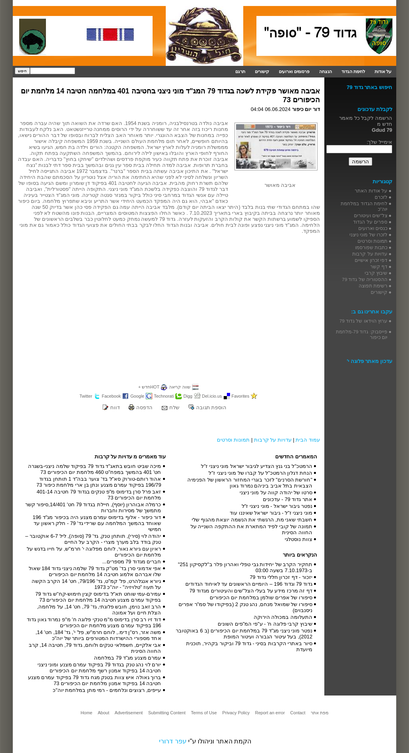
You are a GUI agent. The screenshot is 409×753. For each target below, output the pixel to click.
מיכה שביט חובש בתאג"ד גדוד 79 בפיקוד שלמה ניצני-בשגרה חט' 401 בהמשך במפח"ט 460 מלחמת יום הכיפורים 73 (94, 469)
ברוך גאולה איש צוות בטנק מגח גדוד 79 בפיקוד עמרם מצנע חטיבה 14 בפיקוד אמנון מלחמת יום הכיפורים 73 (94, 680)
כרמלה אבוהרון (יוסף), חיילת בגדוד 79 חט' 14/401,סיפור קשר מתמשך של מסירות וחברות (93, 507)
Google (137, 396)
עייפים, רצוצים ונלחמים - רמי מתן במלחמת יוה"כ (107, 690)
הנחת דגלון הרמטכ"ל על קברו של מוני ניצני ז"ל (260, 473)
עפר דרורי (172, 741)
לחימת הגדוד (353, 71)
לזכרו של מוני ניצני (368, 234)
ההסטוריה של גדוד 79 (364, 279)
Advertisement (129, 712)
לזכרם (381, 197)
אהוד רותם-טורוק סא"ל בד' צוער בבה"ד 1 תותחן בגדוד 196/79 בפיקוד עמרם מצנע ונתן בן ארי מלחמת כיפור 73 (98, 482)
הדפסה (144, 407)
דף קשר (378, 266)
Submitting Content (167, 712)
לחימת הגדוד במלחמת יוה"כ (364, 206)
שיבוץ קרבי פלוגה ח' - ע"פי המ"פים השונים (265, 624)
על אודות (383, 71)
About (103, 712)
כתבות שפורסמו (371, 247)
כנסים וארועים (372, 228)
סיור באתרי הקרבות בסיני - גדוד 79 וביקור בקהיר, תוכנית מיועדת (249, 646)
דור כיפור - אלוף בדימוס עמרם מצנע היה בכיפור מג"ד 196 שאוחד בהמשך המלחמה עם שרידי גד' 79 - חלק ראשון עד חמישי (97, 523)
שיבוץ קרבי (376, 272)
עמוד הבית (308, 440)
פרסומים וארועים (294, 71)
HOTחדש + (148, 386)
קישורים (262, 71)
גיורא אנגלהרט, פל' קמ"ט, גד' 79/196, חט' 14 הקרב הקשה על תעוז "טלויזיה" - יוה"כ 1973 (96, 584)
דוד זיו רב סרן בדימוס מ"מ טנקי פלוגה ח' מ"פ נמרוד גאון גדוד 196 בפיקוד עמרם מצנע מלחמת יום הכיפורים (94, 622)
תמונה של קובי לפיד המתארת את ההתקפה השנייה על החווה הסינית (251, 529)
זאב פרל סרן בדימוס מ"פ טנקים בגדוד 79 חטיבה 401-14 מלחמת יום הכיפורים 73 (99, 495)
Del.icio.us (212, 396)
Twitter (85, 396)
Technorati (164, 396)
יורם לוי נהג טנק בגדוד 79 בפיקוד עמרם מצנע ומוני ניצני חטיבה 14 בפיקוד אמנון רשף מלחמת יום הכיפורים (99, 668)
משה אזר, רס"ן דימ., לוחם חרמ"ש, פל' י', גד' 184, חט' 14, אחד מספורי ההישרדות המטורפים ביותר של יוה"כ (98, 635)
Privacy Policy (235, 712)
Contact (298, 712)
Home (86, 712)
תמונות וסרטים (233, 440)
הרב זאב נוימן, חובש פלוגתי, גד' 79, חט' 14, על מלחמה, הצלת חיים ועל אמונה (99, 610)
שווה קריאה (180, 386)
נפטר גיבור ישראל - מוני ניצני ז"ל (277, 506)
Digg (187, 396)
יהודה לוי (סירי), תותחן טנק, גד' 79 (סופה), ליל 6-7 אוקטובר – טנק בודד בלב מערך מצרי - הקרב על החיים (93, 539)
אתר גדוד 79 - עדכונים (287, 499)
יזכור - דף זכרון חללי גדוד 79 (281, 577)
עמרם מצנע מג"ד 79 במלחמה (127, 658)
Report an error (270, 712)
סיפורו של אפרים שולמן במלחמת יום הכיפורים (261, 597)
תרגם (240, 71)
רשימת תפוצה (373, 285)
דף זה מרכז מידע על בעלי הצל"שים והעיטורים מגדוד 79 (250, 591)
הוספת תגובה (211, 407)
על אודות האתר (371, 190)
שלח (174, 407)
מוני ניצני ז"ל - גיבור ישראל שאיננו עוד (271, 513)
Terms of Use (204, 712)
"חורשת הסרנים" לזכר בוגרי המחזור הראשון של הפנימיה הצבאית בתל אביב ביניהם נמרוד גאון (249, 483)
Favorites (241, 396)
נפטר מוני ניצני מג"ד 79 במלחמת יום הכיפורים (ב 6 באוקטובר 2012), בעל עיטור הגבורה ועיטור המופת (244, 634)
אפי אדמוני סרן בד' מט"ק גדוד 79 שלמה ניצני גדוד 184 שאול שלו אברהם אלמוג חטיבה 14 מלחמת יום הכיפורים (95, 571)
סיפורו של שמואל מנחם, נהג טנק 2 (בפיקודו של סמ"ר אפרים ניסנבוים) (245, 607)
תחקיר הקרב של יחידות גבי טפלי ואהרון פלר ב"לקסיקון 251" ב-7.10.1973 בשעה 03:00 (245, 567)
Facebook (111, 396)
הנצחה (325, 71)
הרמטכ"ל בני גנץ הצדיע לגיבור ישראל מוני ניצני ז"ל (256, 466)
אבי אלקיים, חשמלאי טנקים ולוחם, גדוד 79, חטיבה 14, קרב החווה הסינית (95, 648)
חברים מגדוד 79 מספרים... (131, 562)
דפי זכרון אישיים (371, 260)
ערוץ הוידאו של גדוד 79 (363, 320)
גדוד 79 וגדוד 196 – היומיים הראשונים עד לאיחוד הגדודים (248, 584)
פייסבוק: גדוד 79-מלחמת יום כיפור (361, 334)
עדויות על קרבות (273, 440)
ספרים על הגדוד (370, 221)
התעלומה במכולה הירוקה (283, 617)
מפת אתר (319, 712)
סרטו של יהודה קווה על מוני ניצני (276, 492)
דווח (115, 407)
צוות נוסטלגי (298, 539)
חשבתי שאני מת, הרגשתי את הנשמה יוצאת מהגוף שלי (252, 520)
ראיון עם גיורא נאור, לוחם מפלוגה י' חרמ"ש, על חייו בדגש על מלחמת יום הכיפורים (94, 552)
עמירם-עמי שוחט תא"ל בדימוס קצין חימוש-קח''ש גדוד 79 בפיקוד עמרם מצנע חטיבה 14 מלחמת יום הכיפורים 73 (98, 597)
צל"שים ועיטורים (370, 215)
